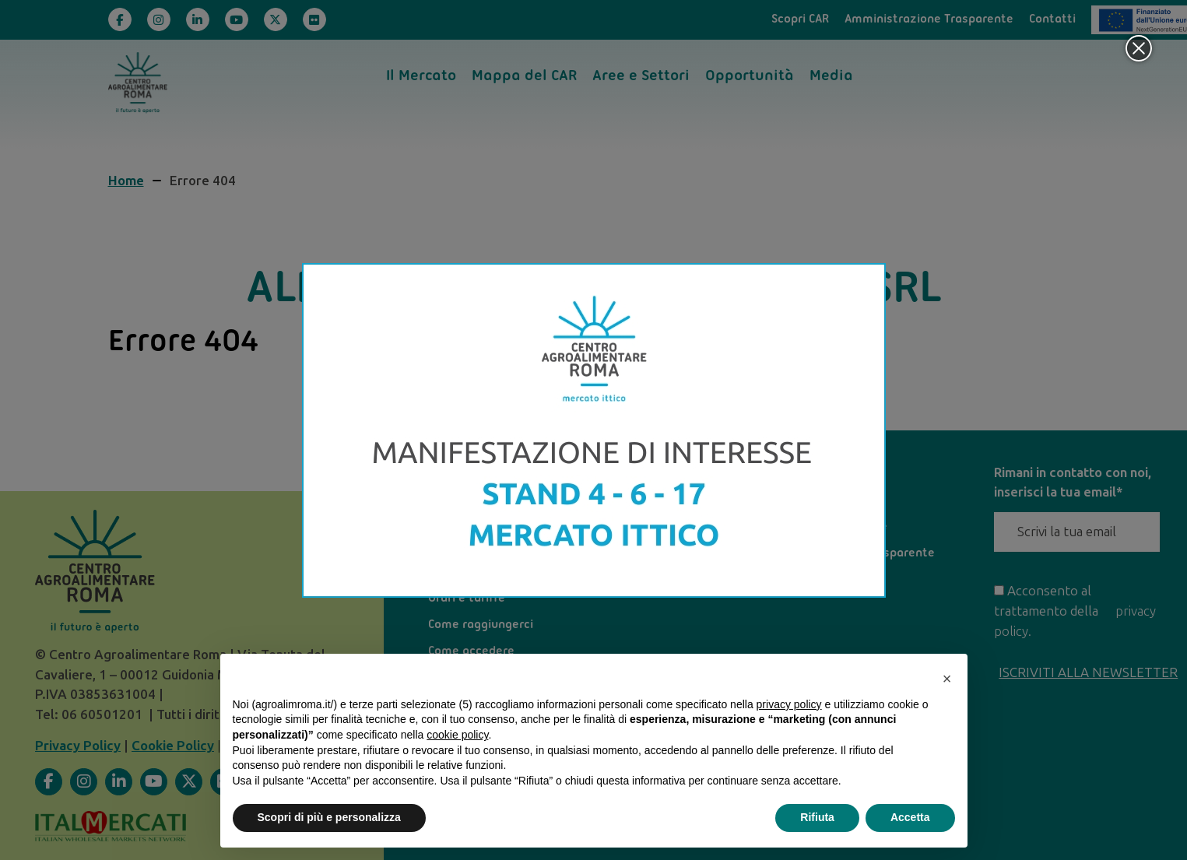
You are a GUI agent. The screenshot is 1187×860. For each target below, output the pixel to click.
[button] (947, 678)
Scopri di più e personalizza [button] (329, 817)
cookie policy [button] (457, 734)
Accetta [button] (910, 817)
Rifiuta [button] (817, 817)
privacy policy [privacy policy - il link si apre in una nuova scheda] (789, 704)
